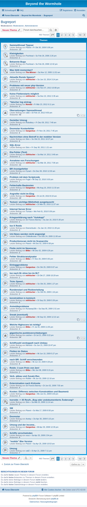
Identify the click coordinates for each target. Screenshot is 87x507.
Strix (27, 139)
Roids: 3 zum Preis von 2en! (24, 368)
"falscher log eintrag (20, 102)
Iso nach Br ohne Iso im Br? (24, 273)
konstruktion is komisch (22, 298)
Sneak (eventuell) (19, 314)
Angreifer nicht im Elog (22, 193)
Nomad (29, 104)
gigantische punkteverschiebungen (28, 333)
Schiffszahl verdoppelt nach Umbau (28, 343)
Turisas (29, 211)
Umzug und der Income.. (22, 424)
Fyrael (28, 171)
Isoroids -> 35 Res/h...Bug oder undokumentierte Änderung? (41, 400)
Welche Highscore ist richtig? (25, 324)
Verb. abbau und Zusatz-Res (25, 376)
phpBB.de (54, 499)
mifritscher (30, 79)
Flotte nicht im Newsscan (23, 248)
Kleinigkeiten (16, 53)
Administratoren (31, 26)
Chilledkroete (31, 236)
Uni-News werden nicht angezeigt (27, 234)
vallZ (28, 113)
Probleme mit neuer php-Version (27, 85)
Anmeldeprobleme (19, 306)
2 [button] (61, 34)
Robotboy (30, 122)
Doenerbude (31, 228)
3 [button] (65, 34)
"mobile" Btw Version (21, 441)
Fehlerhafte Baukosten (22, 185)
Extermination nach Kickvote (25, 383)
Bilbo (28, 251)
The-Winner (31, 72)
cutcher (29, 335)
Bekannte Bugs (18, 61)
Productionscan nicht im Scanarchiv (29, 241)
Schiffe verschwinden (21, 433)
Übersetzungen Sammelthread (26, 110)
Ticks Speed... (17, 281)
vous (28, 435)
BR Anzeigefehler (19, 169)
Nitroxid (29, 345)
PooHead (29, 56)
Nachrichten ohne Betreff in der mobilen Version (35, 137)
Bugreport (8, 22)
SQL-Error (15, 145)
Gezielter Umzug (18, 120)
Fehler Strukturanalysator (23, 256)
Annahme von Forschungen (24, 160)
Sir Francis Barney (33, 220)
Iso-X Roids (16, 225)
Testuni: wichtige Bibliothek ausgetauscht (32, 202)
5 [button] (73, 34)
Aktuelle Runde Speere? (22, 77)
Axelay (28, 419)
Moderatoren (18, 26)
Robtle (28, 378)
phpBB (34, 496)
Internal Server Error (20, 209)
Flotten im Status (19, 351)
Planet (28, 47)
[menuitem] (20, 10)
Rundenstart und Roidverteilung (27, 289)
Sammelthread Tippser (22, 45)
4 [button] (69, 34)
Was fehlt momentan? (21, 70)
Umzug (13, 448)
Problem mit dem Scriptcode (25, 177)
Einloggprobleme (19, 265)
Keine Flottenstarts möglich (24, 93)
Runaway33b (31, 309)
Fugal (28, 179)
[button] (52, 35)
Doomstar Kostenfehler (22, 128)
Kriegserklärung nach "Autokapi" (27, 217)
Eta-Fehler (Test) (18, 152)
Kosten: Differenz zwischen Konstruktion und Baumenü (39, 391)
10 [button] (80, 34)
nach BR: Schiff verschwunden (26, 359)
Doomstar (15, 416)
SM (11, 408)
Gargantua (30, 131)
